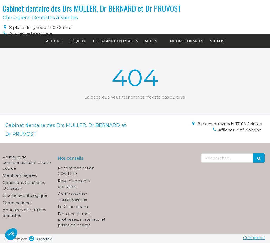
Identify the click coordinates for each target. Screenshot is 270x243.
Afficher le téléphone (30, 33)
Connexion (254, 237)
